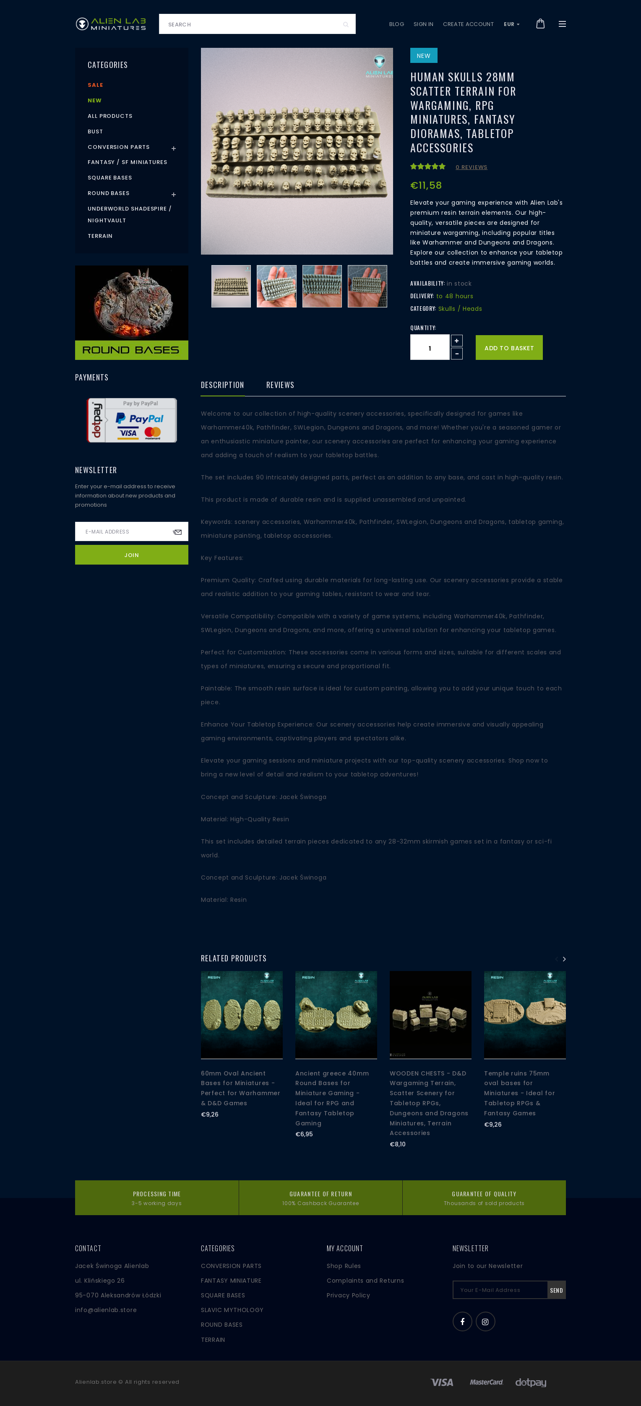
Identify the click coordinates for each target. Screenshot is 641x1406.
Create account (468, 24)
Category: (423, 308)
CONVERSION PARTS (231, 1266)
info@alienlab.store (106, 1310)
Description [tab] (223, 385)
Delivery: (422, 296)
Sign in (423, 24)
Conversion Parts (119, 147)
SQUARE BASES (223, 1295)
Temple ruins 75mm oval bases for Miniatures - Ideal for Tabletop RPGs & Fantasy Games (519, 1093)
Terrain (100, 236)
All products (110, 116)
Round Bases (109, 193)
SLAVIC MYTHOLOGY (232, 1310)
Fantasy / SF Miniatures (127, 162)
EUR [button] (512, 24)
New (95, 100)
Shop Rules (344, 1266)
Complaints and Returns (365, 1280)
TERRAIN (213, 1340)
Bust (95, 131)
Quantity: (423, 327)
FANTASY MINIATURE (231, 1280)
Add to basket (509, 348)
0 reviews (471, 167)
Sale (95, 85)
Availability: (427, 283)
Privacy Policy (348, 1295)
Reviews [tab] (280, 385)
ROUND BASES (222, 1324)
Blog (396, 24)
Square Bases (110, 178)
